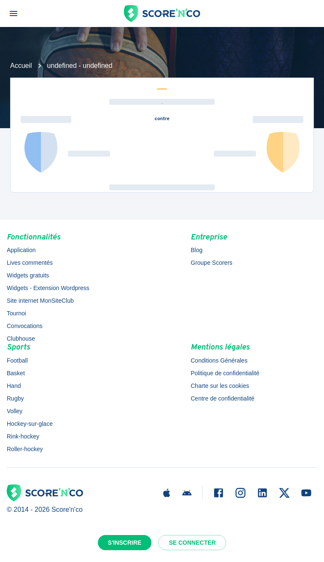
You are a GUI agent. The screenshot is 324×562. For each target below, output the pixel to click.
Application (21, 250)
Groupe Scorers (211, 262)
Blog (196, 250)
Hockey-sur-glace (30, 423)
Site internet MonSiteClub (40, 300)
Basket (16, 373)
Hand (14, 385)
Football (17, 360)
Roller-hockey (25, 449)
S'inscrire (125, 542)
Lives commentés (30, 262)
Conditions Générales (219, 360)
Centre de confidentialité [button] (222, 398)
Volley (14, 411)
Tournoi (16, 313)
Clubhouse (21, 338)
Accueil (21, 65)
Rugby (15, 398)
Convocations (25, 326)
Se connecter (192, 542)
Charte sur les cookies (220, 385)
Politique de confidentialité (225, 373)
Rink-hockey (23, 436)
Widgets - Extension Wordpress (48, 288)
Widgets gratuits (28, 275)
